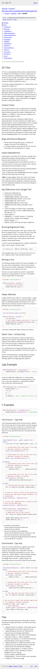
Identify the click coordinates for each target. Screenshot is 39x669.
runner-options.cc (9, 48)
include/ (6, 23)
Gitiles (10, 666)
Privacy (15, 666)
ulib (19, 13)
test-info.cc (7, 54)
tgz (15, 19)
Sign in (35, 3)
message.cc (7, 39)
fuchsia (4, 8)
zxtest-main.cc (8, 58)
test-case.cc (7, 52)
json (35, 666)
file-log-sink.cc (8, 37)
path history (7, 19)
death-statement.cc (9, 33)
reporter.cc (7, 45)
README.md (7, 43)
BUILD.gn (6, 29)
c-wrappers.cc (8, 31)
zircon (7, 13)
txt (32, 666)
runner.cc (6, 50)
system (13, 13)
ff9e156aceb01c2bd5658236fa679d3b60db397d (19, 11)
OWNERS (6, 41)
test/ (5, 25)
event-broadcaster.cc (10, 35)
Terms (20, 666)
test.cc (6, 56)
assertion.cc (7, 27)
